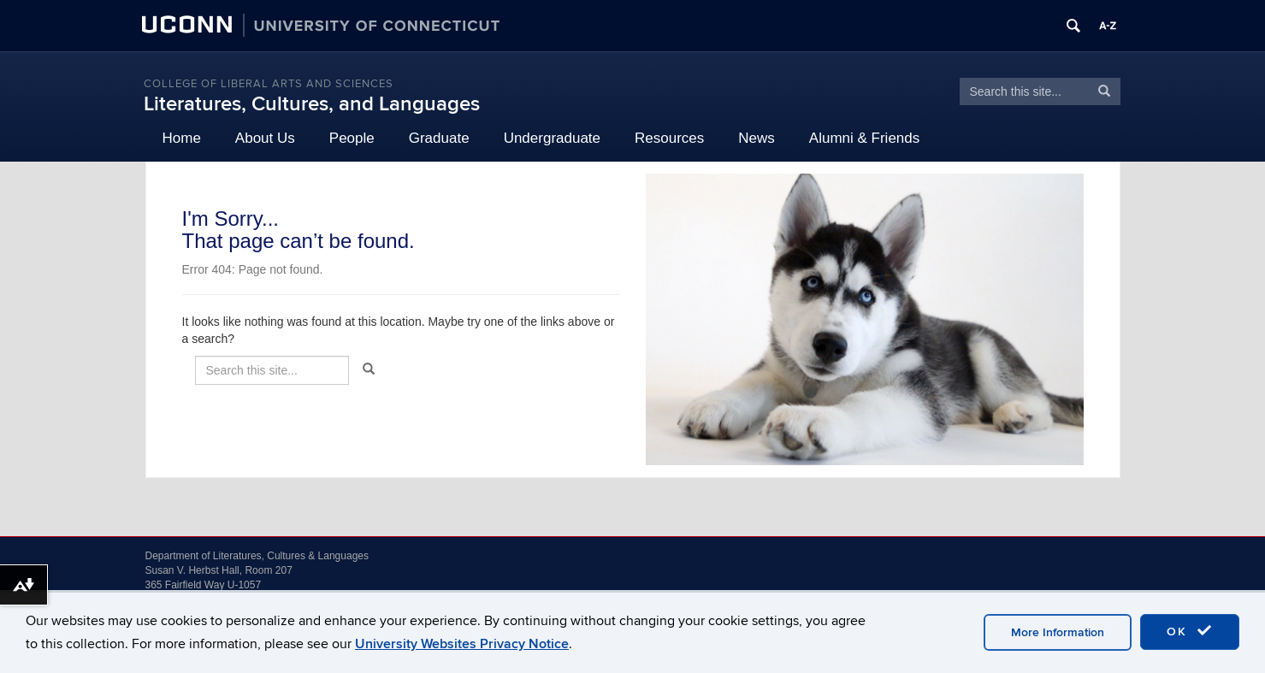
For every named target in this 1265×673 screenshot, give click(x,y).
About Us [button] (265, 138)
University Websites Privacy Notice (462, 643)
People (352, 138)
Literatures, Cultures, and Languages (312, 104)
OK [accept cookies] (1190, 631)
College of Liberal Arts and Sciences (268, 84)
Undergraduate (552, 138)
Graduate (439, 138)
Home (182, 138)
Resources (669, 138)
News (756, 138)
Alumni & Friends (864, 138)
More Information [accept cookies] (1057, 632)
